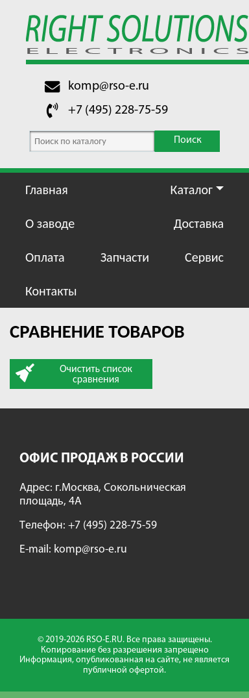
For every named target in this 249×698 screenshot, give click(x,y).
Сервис (204, 257)
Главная (46, 189)
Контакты (51, 291)
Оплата (45, 257)
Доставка (199, 223)
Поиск (188, 140)
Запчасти (125, 257)
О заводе (50, 223)
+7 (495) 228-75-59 (118, 110)
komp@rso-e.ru (108, 86)
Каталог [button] (192, 189)
